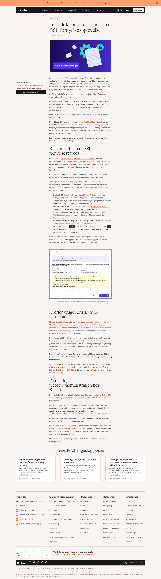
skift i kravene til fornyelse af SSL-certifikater (78, 158)
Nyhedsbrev (108, 515)
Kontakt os (130, 542)
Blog (105, 510)
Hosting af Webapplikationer (30, 515)
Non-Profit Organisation (89, 524)
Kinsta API (53, 510)
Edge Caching (54, 533)
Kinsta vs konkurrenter (112, 524)
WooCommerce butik (89, 515)
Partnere (129, 515)
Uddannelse (85, 510)
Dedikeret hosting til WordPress (61, 537)
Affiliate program (132, 519)
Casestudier (85, 533)
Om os (128, 501)
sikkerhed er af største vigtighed (96, 395)
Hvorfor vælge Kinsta (134, 506)
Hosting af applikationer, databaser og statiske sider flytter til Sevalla (123, 462)
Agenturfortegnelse (111, 528)
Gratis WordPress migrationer (60, 519)
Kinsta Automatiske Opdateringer (62, 501)
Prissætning (20, 506)
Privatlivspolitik (69, 554)
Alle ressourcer (109, 537)
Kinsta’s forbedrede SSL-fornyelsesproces (30, 85)
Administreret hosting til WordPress (30, 501)
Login (128, 10)
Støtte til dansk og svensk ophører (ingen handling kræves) (32, 462)
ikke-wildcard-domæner (90, 164)
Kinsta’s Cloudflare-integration (61, 322)
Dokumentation (109, 501)
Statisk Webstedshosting (29, 524)
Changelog (54, 19)
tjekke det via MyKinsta (67, 370)
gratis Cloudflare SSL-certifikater (69, 198)
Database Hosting (26, 519)
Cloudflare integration (57, 506)
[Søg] (121, 10)
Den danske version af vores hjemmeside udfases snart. (78, 3)
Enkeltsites (84, 528)
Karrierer (129, 510)
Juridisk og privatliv (133, 537)
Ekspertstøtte (54, 515)
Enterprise (84, 501)
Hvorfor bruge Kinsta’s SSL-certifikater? (29, 88)
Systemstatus (108, 533)
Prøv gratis (138, 10)
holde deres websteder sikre (73, 428)
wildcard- (74, 164)
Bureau (83, 506)
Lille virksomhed (86, 519)
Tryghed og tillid (132, 533)
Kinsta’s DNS (88, 195)
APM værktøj (54, 524)
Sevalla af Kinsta (25, 510)
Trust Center (57, 554)
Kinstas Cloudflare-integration (92, 122)
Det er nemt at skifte (57, 364)
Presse (128, 528)
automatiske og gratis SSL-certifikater (95, 322)
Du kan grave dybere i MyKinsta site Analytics (80, 461)
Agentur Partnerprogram (135, 524)
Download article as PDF (30, 92)
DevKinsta (53, 528)
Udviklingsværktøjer (111, 519)
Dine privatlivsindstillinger (86, 554)
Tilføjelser (53, 542)
